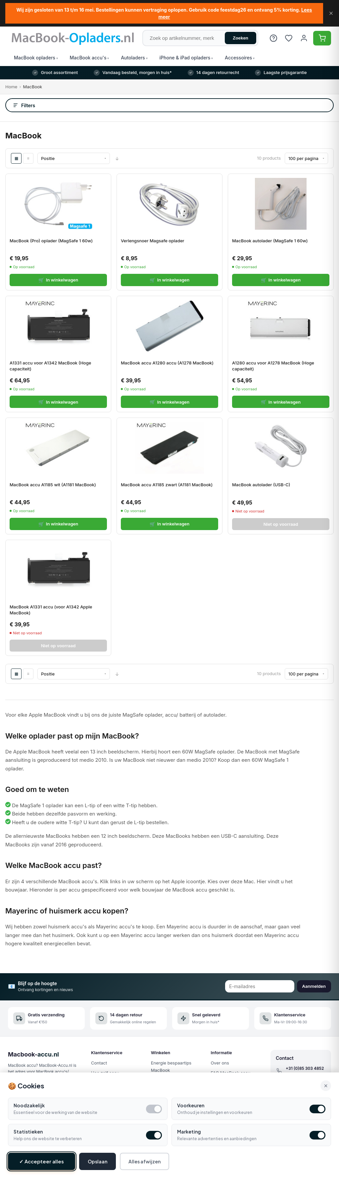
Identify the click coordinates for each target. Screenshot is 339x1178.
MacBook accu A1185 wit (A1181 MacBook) (53, 484)
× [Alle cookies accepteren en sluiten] (326, 1085)
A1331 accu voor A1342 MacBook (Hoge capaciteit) (50, 365)
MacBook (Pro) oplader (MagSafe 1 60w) (51, 240)
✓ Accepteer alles (41, 1161)
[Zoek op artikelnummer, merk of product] (200, 38)
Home (11, 86)
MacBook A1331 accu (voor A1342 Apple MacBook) (51, 609)
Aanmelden (314, 986)
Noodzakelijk (29, 1105)
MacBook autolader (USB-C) (261, 484)
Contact (99, 1062)
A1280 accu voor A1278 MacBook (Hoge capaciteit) (273, 365)
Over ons (220, 1062)
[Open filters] (169, 105)
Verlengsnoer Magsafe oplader (152, 240)
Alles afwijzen (144, 1161)
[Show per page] (306, 158)
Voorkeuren (190, 1105)
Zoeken (240, 38)
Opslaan (97, 1161)
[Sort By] (73, 158)
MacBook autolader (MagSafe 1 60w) (270, 240)
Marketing (189, 1132)
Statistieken (28, 1132)
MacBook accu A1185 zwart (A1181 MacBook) (167, 484)
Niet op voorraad (281, 524)
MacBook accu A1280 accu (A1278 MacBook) (167, 362)
